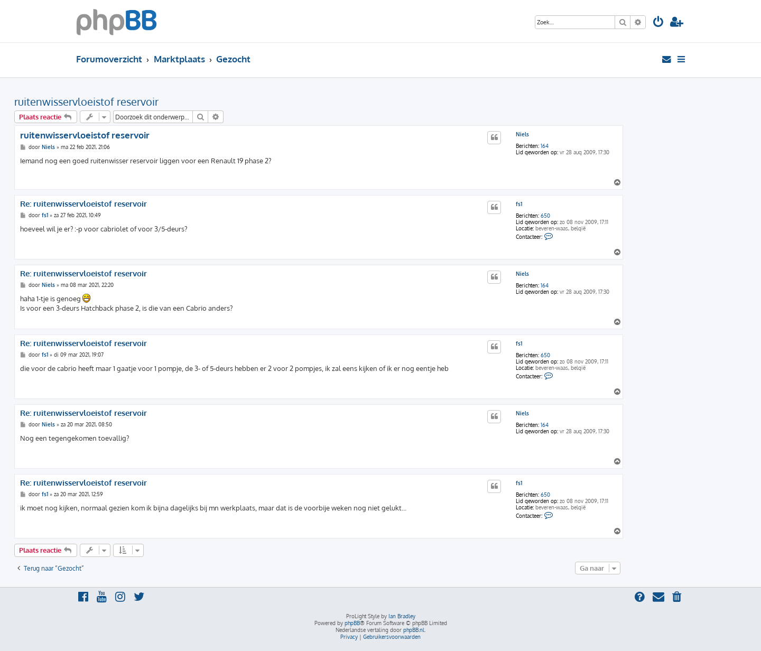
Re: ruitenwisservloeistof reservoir (83, 204)
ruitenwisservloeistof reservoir (86, 101)
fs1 (519, 204)
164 (545, 146)
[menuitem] (658, 23)
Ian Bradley (401, 616)
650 (545, 215)
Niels (522, 134)
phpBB (352, 623)
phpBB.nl (413, 630)
